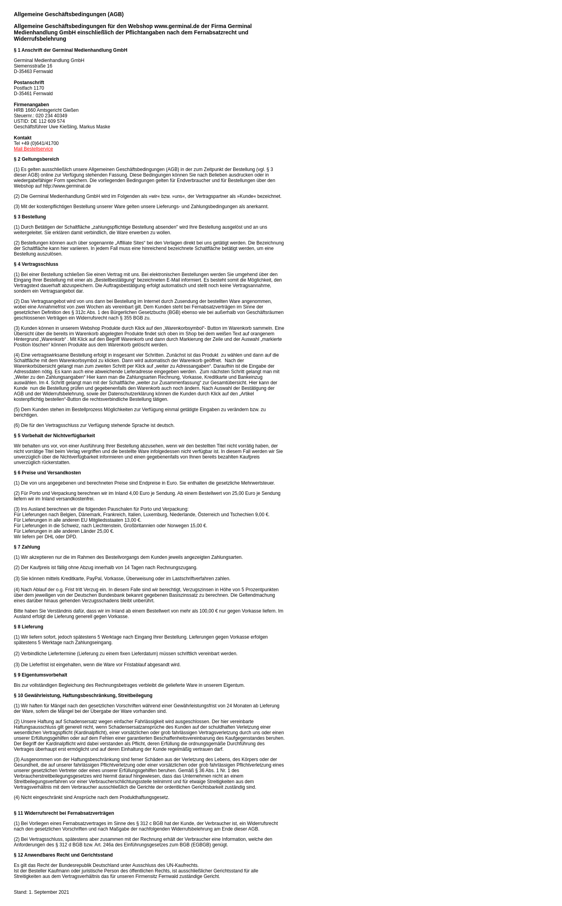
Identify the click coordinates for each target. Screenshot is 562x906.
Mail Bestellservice (33, 149)
